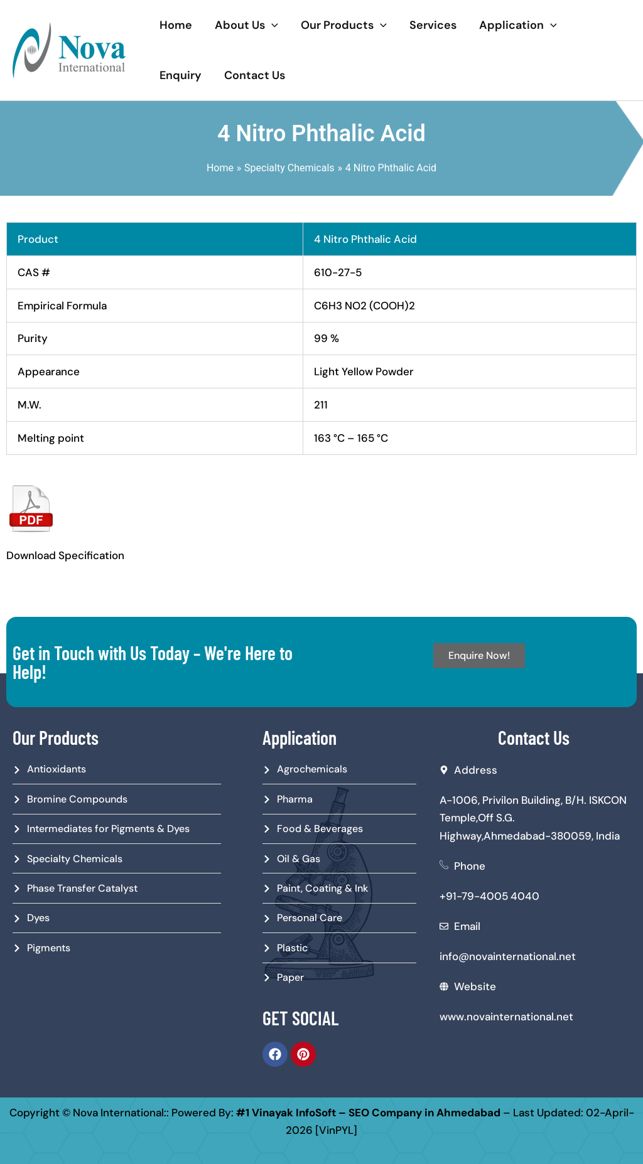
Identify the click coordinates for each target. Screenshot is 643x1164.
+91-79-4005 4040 (489, 896)
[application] (271, 25)
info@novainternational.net (508, 956)
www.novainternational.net (506, 1016)
